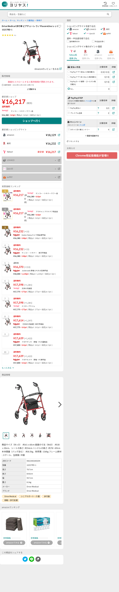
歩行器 (47, 496)
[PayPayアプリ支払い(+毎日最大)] (113, 72)
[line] (31, 560)
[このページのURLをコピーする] (38, 559)
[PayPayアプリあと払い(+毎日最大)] (113, 77)
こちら (88, 101)
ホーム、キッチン (17, 20)
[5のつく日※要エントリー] (114, 129)
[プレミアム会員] (114, 113)
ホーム (4, 20)
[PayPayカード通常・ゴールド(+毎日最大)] (113, 82)
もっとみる (8, 368)
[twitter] (25, 560)
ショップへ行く (32, 120)
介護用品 (30, 20)
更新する (31, 89)
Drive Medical (10, 496)
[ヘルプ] (98, 108)
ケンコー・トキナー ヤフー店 (22, 111)
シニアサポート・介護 (30, 496)
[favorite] (60, 26)
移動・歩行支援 (11, 500)
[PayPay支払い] (114, 108)
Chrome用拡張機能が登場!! (92, 155)
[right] (60, 404)
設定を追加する (92, 136)
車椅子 (39, 20)
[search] (108, 14)
